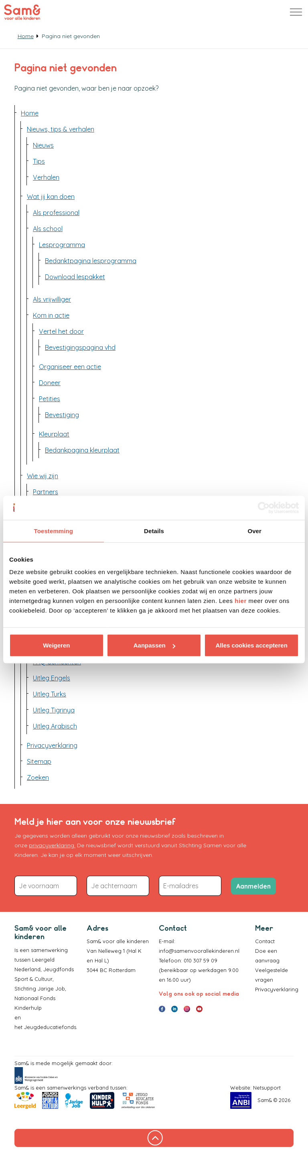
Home (29, 113)
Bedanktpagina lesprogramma (90, 261)
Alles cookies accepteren (252, 645)
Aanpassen (154, 645)
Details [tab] (154, 530)
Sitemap (39, 761)
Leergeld (44, 959)
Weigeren (56, 645)
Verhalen (46, 177)
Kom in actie (51, 315)
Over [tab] (254, 530)
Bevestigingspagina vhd (80, 347)
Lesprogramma (62, 245)
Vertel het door (61, 331)
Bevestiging (62, 415)
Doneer (50, 383)
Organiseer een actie (70, 367)
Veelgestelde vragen (271, 975)
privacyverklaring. (52, 845)
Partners (45, 492)
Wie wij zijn (42, 476)
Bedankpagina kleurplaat (82, 450)
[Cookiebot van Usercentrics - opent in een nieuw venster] (264, 507)
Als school (48, 229)
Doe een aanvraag (267, 956)
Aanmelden (253, 886)
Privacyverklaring (52, 745)
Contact (265, 941)
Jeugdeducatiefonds (50, 1027)
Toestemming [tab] (53, 530)
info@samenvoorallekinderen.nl (199, 951)
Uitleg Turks (49, 694)
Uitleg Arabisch (55, 726)
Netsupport (267, 1087)
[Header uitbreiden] (296, 12)
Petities (49, 399)
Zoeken (38, 777)
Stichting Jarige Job (39, 988)
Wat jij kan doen (51, 197)
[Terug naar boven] (154, 1138)
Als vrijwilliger (52, 299)
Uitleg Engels (51, 678)
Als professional (56, 213)
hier (241, 600)
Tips (39, 161)
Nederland (27, 969)
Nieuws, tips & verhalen (60, 129)
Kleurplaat (54, 434)
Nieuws (43, 145)
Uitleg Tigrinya (54, 710)
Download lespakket (75, 277)
